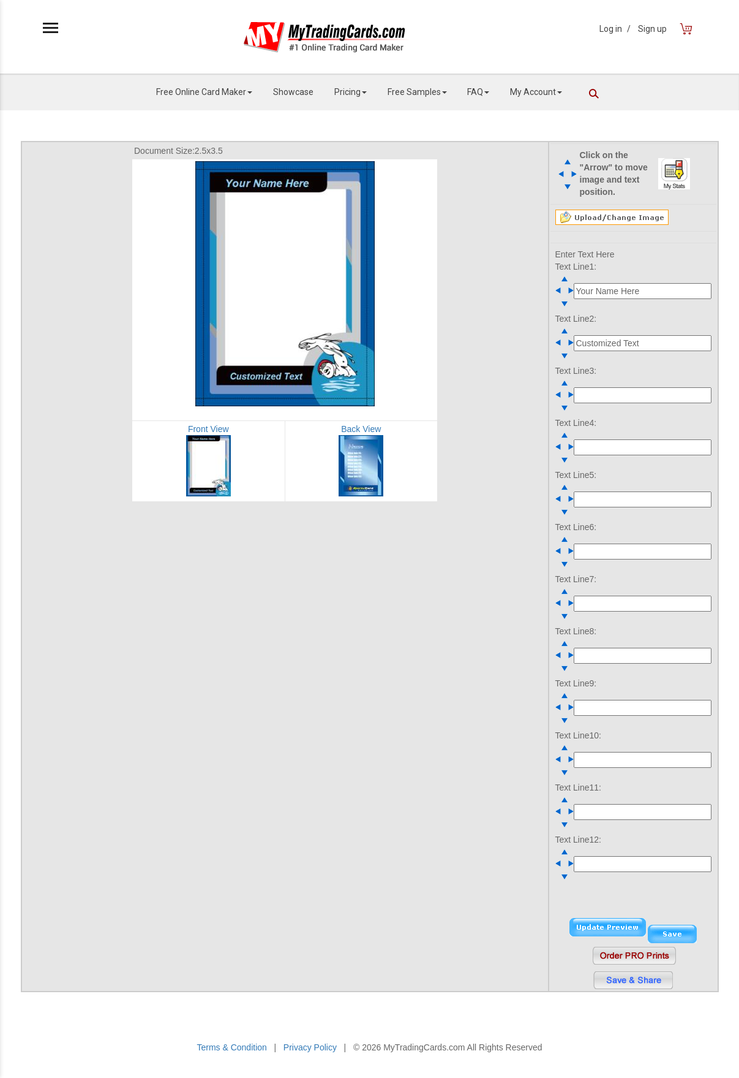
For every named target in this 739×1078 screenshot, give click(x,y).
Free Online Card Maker (204, 92)
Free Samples (417, 92)
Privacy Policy (310, 1047)
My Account (536, 92)
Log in (615, 29)
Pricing (350, 92)
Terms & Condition (231, 1047)
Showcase (293, 92)
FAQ (478, 92)
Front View (208, 429)
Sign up (652, 29)
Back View (361, 429)
